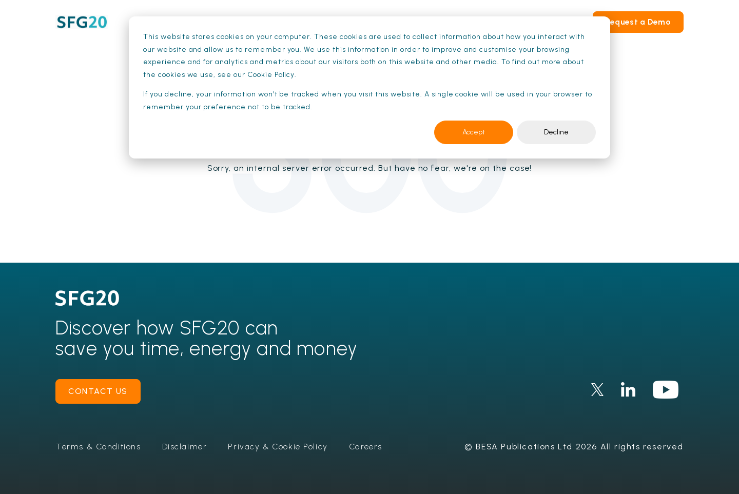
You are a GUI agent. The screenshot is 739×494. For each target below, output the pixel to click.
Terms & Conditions (99, 446)
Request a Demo (638, 22)
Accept (473, 132)
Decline (556, 132)
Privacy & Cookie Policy (279, 446)
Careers (367, 446)
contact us (98, 391)
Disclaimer (185, 446)
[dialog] (369, 87)
